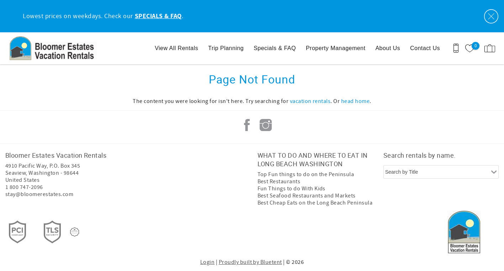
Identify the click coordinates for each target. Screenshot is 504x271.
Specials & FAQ (275, 48)
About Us (387, 48)
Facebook (247, 125)
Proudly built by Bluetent (250, 262)
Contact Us (425, 48)
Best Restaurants (279, 181)
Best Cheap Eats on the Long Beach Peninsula (315, 202)
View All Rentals (176, 48)
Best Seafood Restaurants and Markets (307, 195)
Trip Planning (226, 48)
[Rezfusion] (75, 232)
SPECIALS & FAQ (158, 16)
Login (207, 262)
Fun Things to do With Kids (291, 188)
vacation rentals (310, 101)
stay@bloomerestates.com (39, 194)
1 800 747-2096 (24, 187)
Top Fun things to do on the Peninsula (306, 174)
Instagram (266, 125)
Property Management (335, 48)
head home (355, 101)
